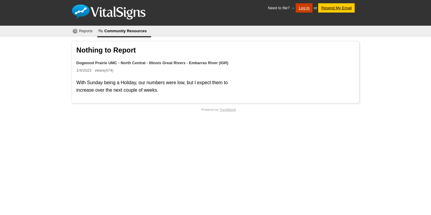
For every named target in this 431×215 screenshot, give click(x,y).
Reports (86, 31)
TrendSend (227, 109)
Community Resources (125, 31)
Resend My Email (336, 8)
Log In (304, 8)
